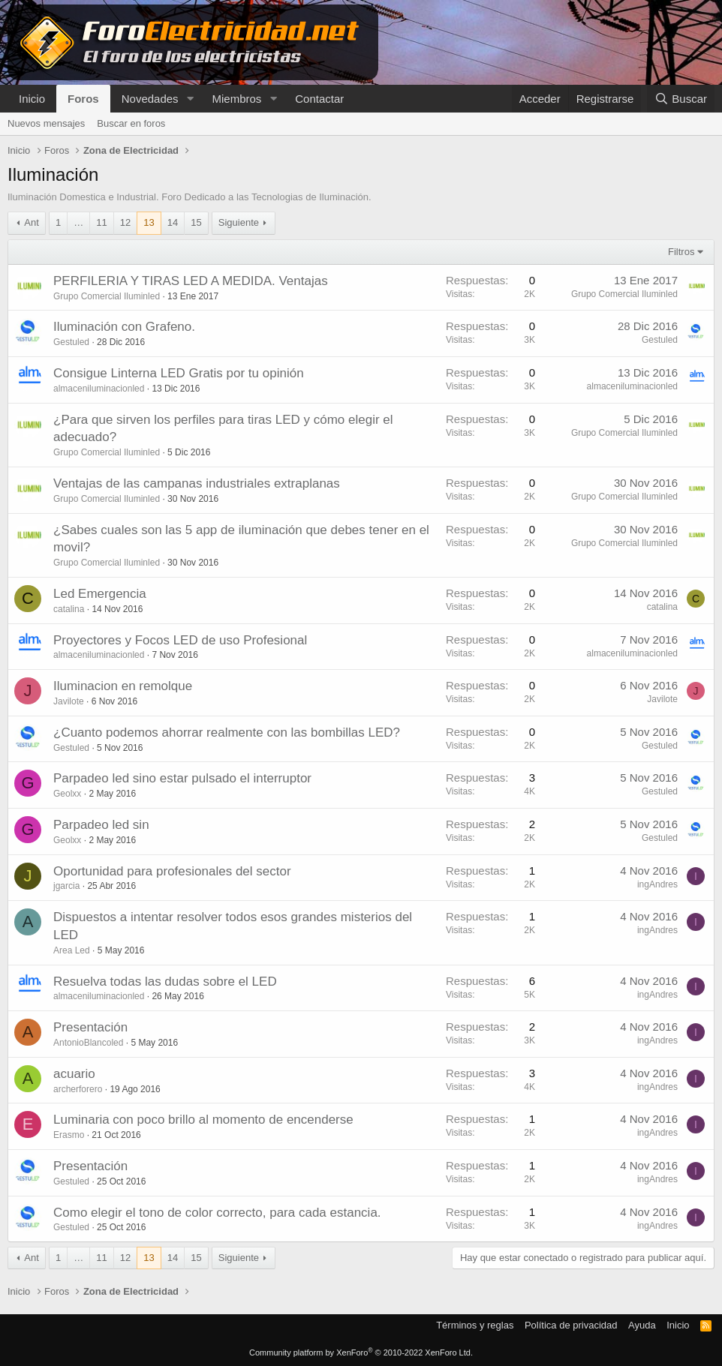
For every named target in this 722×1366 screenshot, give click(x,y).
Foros (83, 98)
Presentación (90, 1027)
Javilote (68, 701)
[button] (189, 99)
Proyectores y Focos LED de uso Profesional (180, 640)
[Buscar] (680, 99)
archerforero (77, 1089)
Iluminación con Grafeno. (124, 327)
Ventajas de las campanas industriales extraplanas (196, 483)
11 (101, 222)
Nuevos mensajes (46, 123)
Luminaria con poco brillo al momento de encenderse (203, 1119)
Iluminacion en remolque (122, 686)
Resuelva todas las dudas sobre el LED (165, 981)
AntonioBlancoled (88, 1042)
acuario (74, 1074)
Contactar (319, 98)
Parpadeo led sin (101, 825)
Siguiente (238, 222)
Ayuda (642, 1325)
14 (172, 222)
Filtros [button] (681, 251)
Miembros (236, 98)
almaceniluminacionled (98, 388)
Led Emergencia (99, 594)
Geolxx (67, 793)
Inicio (32, 98)
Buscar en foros (131, 123)
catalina (68, 609)
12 (125, 222)
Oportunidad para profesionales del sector (172, 871)
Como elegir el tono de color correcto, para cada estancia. (217, 1212)
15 (196, 222)
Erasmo (68, 1135)
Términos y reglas (474, 1325)
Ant (31, 222)
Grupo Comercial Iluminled (106, 296)
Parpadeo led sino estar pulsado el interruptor (182, 778)
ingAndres (657, 884)
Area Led (71, 950)
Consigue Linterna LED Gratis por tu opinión (178, 373)
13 (148, 222)
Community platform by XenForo (361, 1352)
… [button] (78, 222)
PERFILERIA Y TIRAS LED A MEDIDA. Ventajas (190, 281)
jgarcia (66, 886)
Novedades (150, 98)
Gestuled (71, 342)
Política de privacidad (571, 1325)
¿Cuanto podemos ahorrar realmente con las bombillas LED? (226, 732)
